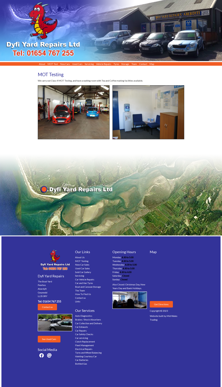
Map (151, 64)
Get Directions (161, 304)
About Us (80, 257)
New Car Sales (82, 264)
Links (77, 301)
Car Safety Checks (84, 334)
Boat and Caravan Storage (88, 286)
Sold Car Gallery (83, 272)
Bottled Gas (81, 363)
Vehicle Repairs (103, 64)
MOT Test (53, 64)
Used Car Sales (82, 268)
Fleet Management (84, 345)
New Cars (65, 64)
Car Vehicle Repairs (84, 279)
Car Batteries (81, 360)
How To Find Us (83, 294)
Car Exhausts (81, 326)
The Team (80, 290)
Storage (125, 64)
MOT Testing (81, 261)
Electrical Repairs (83, 349)
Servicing (89, 64)
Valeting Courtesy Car (86, 356)
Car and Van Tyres (84, 283)
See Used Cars (49, 339)
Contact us (47, 307)
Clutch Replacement (85, 341)
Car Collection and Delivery (88, 323)
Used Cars (77, 64)
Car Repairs (81, 330)
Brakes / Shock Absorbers (88, 319)
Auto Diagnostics (83, 315)
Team (134, 64)
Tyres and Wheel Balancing (88, 352)
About (42, 64)
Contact (143, 64)
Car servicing (81, 338)
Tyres (116, 64)
